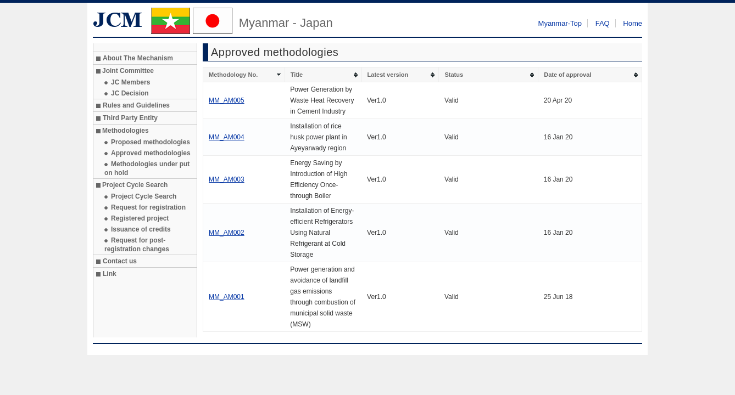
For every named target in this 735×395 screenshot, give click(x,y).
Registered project (140, 218)
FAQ (602, 23)
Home (632, 23)
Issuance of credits (141, 229)
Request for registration (148, 207)
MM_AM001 (226, 297)
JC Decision (130, 93)
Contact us (120, 261)
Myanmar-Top (560, 23)
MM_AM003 (226, 179)
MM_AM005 (226, 100)
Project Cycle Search (143, 196)
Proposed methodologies (150, 142)
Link (109, 274)
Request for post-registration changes (136, 244)
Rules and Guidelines (136, 105)
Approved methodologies (151, 153)
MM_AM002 (226, 232)
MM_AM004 (226, 137)
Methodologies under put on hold (147, 168)
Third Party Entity (130, 118)
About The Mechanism (138, 58)
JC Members (130, 82)
